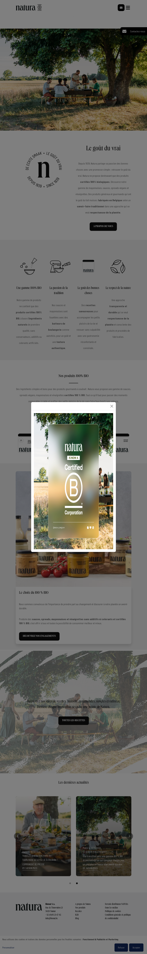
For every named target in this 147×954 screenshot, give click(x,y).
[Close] (112, 406)
